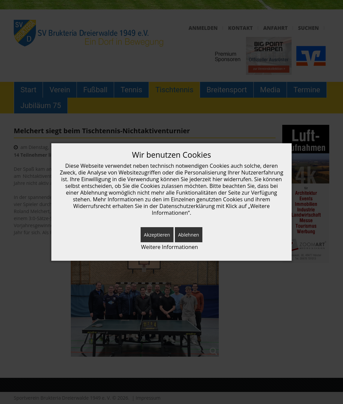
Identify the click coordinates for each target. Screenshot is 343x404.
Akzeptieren (157, 235)
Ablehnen (188, 235)
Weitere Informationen (169, 247)
